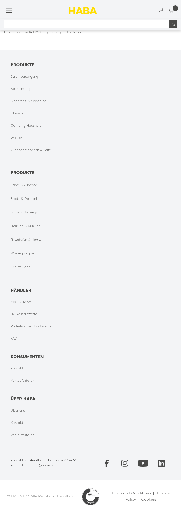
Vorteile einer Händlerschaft (33, 326)
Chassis (17, 113)
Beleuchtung (20, 89)
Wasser (16, 138)
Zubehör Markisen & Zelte (31, 150)
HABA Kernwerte (24, 314)
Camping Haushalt (26, 126)
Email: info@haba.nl (37, 465)
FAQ (14, 339)
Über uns (18, 411)
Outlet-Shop (21, 267)
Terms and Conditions (131, 494)
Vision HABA (21, 302)
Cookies (148, 500)
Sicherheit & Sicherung (29, 101)
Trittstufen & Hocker (27, 240)
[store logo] (83, 10)
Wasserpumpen (23, 253)
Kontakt (17, 368)
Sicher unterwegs (24, 212)
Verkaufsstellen (22, 381)
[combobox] (88, 24)
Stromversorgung (24, 77)
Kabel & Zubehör (24, 185)
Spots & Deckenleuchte (29, 199)
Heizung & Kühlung (26, 226)
